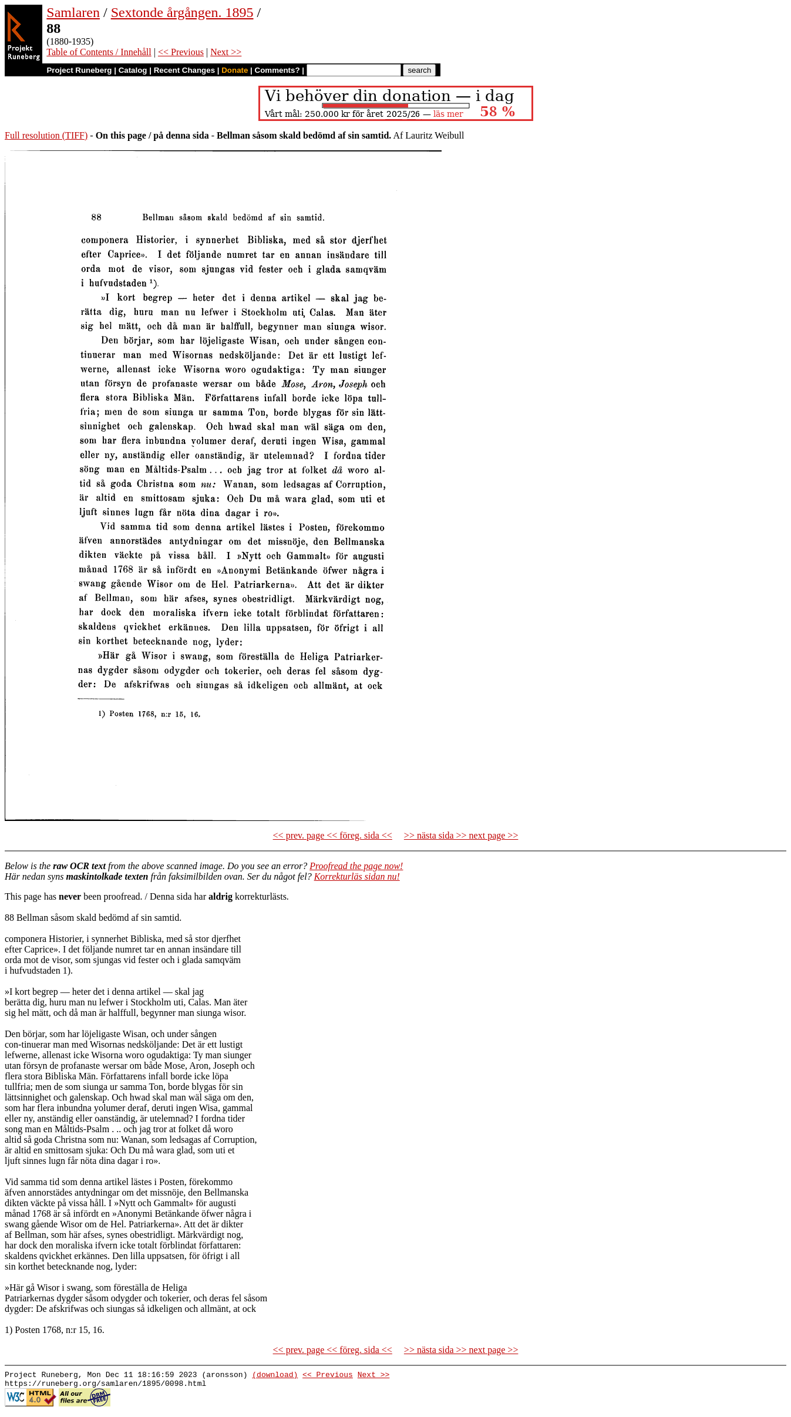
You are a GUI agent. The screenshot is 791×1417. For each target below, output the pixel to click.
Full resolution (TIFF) (46, 135)
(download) (275, 1376)
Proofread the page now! (356, 866)
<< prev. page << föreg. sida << (332, 835)
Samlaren (73, 12)
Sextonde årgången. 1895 (182, 12)
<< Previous (181, 52)
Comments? (277, 70)
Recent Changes (184, 70)
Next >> (225, 52)
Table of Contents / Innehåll (98, 52)
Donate (234, 70)
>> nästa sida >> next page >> (461, 835)
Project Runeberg (79, 70)
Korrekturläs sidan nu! (357, 876)
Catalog (133, 70)
